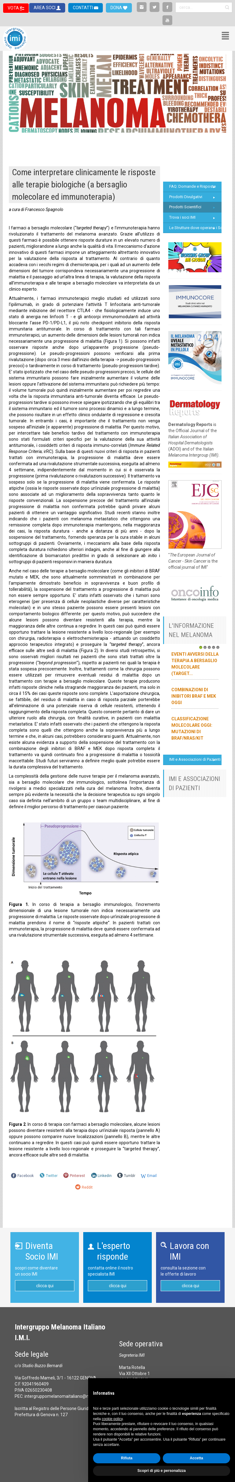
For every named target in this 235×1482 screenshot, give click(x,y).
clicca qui (45, 1285)
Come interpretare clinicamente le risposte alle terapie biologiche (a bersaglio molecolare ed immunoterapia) (84, 184)
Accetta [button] (196, 1458)
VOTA (14, 8)
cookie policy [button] (112, 1419)
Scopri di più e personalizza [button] (161, 1471)
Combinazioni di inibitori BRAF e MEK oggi (193, 696)
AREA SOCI (45, 7)
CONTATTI (83, 7)
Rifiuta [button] (126, 1458)
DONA (116, 7)
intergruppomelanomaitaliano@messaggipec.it (70, 1396)
